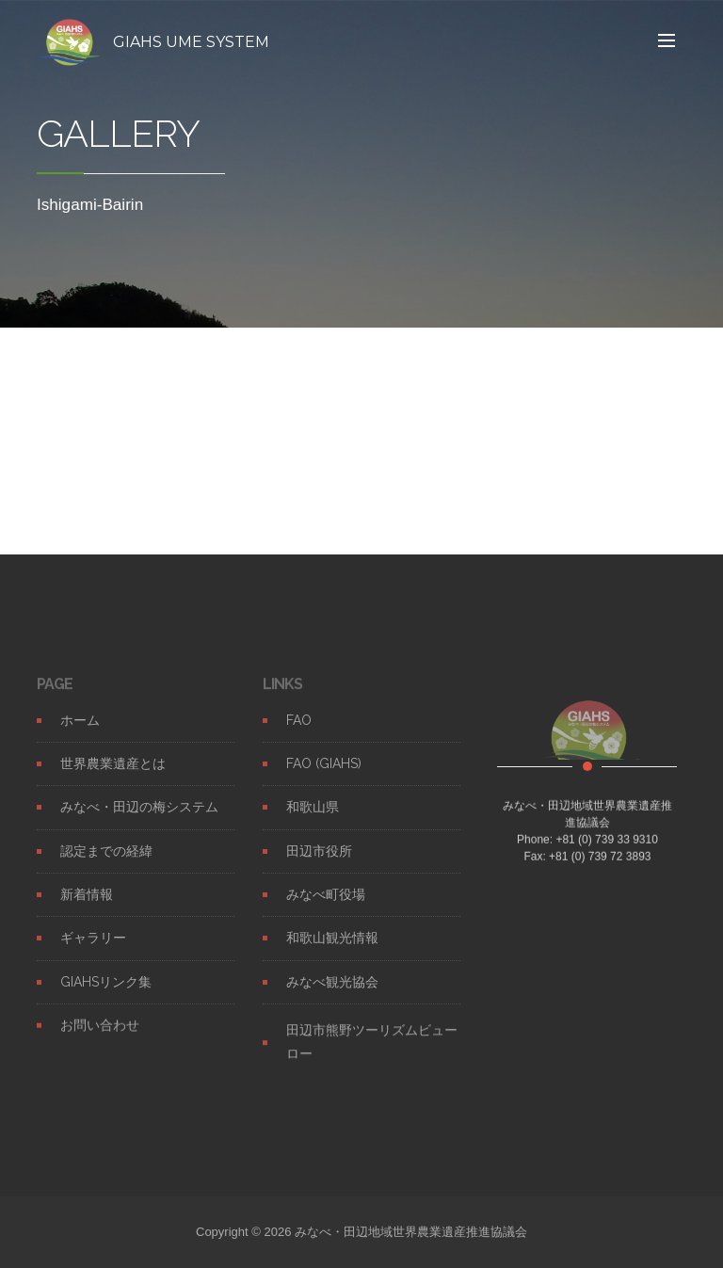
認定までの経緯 (106, 861)
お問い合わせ (99, 1035)
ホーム (80, 730)
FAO (299, 730)
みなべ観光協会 (332, 992)
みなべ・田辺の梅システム (139, 817)
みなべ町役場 (325, 904)
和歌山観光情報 (332, 947)
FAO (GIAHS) (324, 773)
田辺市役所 (319, 861)
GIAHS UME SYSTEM (191, 42)
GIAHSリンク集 (106, 992)
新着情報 (86, 904)
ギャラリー (93, 947)
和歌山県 (312, 817)
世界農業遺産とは (113, 773)
